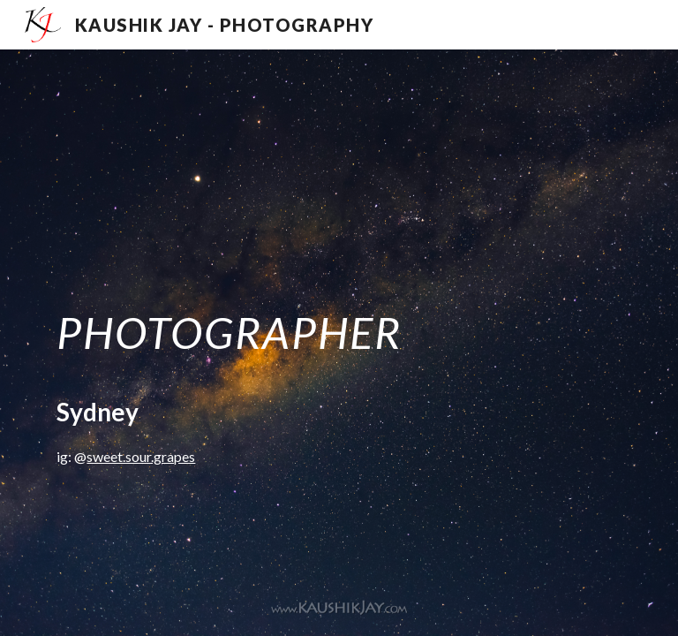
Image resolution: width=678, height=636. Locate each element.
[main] (338, 342)
